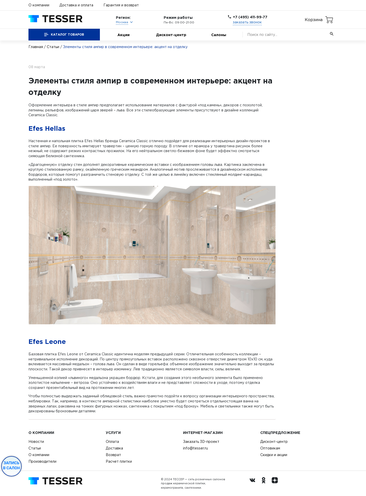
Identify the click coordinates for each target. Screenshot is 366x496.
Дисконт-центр (171, 35)
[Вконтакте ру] (253, 483)
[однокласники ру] (265, 483)
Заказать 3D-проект (201, 442)
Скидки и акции (273, 455)
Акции (123, 35)
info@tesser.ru (195, 448)
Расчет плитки (119, 461)
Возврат (113, 455)
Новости (36, 442)
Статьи (53, 47)
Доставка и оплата (76, 5)
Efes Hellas (46, 128)
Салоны (218, 35)
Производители (42, 461)
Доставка (114, 448)
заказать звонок (247, 22)
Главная (35, 47)
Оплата (112, 442)
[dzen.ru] (276, 483)
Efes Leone (47, 341)
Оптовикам (270, 448)
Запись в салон (11, 465)
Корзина (314, 19)
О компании (38, 5)
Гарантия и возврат (121, 5)
